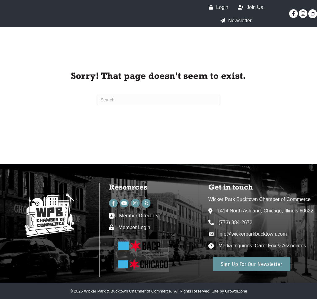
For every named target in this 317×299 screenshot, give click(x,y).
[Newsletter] (234, 20)
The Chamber (198, 42)
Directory (294, 42)
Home (100, 42)
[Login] (217, 7)
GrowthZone (236, 291)
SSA (233, 42)
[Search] (158, 100)
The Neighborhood (144, 42)
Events (260, 42)
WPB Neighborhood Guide (272, 53)
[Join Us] (249, 7)
